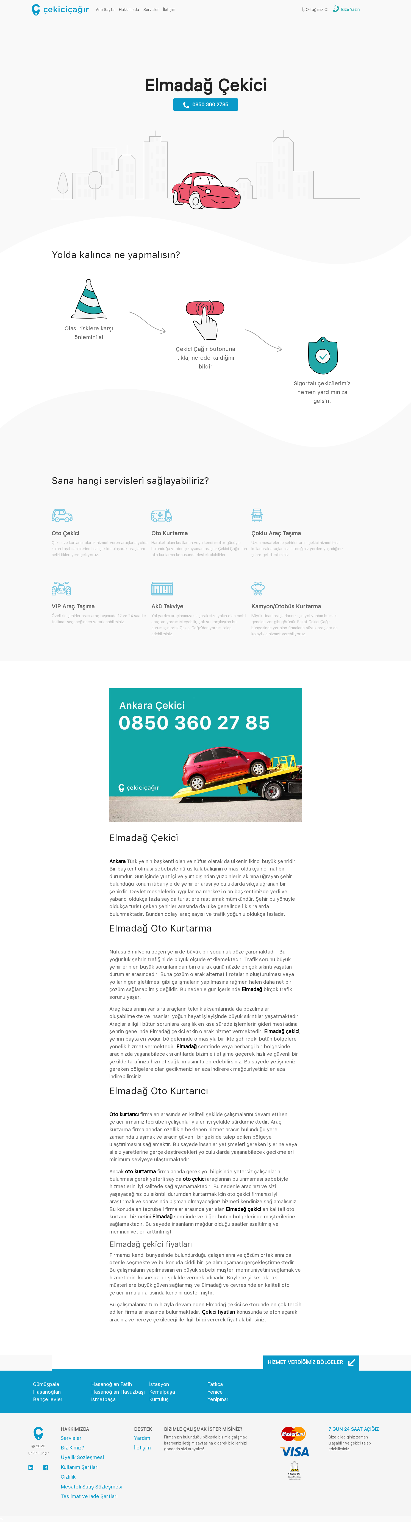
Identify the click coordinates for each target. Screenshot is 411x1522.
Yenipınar (218, 1399)
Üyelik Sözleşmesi (82, 1457)
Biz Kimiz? (72, 1448)
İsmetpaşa (103, 1399)
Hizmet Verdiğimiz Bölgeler (311, 1362)
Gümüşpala (46, 1384)
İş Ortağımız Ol (315, 9)
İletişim (169, 9)
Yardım (142, 1438)
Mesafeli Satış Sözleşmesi (91, 1487)
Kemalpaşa (162, 1392)
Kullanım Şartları (80, 1467)
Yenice (215, 1392)
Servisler (151, 9)
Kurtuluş (159, 1399)
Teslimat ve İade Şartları (89, 1496)
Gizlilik (68, 1477)
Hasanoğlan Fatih (111, 1384)
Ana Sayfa (106, 9)
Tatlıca (215, 1384)
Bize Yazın (350, 9)
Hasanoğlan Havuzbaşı (118, 1392)
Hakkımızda (129, 9)
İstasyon (159, 1384)
